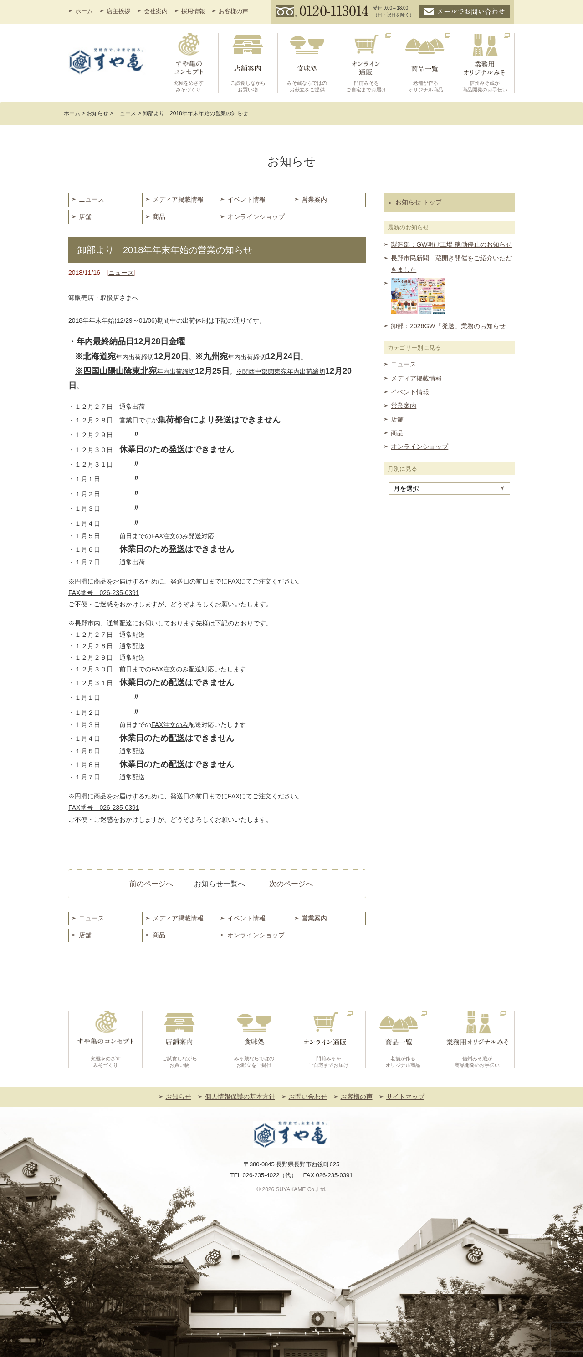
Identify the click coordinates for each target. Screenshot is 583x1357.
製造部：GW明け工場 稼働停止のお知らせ (451, 244)
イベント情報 (246, 199)
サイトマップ (405, 1096)
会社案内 (156, 11)
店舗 (85, 216)
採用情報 (193, 11)
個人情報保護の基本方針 (240, 1096)
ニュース (91, 199)
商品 (159, 216)
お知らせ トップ (418, 202)
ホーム (84, 11)
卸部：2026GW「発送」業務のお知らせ (448, 326)
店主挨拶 (118, 11)
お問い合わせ (308, 1096)
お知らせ (178, 1096)
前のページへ (151, 884)
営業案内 (314, 199)
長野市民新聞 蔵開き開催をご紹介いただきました (451, 263)
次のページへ (291, 884)
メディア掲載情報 (178, 199)
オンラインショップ (256, 216)
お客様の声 (233, 11)
